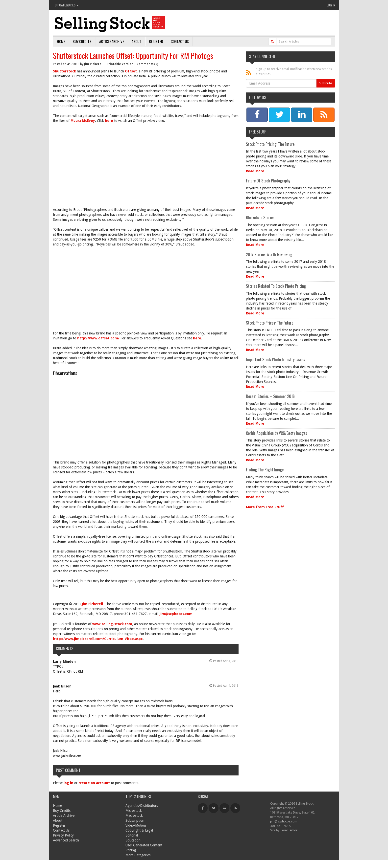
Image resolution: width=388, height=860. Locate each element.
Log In (330, 4)
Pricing (130, 850)
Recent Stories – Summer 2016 (270, 396)
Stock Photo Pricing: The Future (270, 144)
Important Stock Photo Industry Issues (275, 359)
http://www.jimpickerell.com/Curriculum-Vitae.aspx (98, 639)
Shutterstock (64, 71)
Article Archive (111, 41)
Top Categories (66, 4)
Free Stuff (257, 132)
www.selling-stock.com (112, 624)
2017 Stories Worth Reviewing (269, 254)
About (136, 41)
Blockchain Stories (260, 218)
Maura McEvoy (83, 121)
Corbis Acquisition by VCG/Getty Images (276, 433)
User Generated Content (143, 845)
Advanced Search (66, 840)
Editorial (131, 835)
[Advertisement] (146, 162)
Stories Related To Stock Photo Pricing (276, 286)
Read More (255, 171)
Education (133, 840)
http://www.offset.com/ (98, 338)
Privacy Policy (63, 835)
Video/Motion (135, 825)
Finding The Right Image (265, 470)
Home (61, 41)
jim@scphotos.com (176, 614)
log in (68, 783)
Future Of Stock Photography (268, 181)
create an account (94, 783)
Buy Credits (82, 41)
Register (156, 41)
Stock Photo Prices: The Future (269, 323)
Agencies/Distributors (141, 806)
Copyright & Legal (139, 830)
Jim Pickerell (93, 64)
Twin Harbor (288, 830)
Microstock (133, 811)
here (109, 121)
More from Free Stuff (265, 507)
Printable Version (120, 64)
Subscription (134, 820)
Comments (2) (147, 64)
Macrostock (134, 815)
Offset (131, 71)
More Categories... (139, 855)
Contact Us (180, 41)
